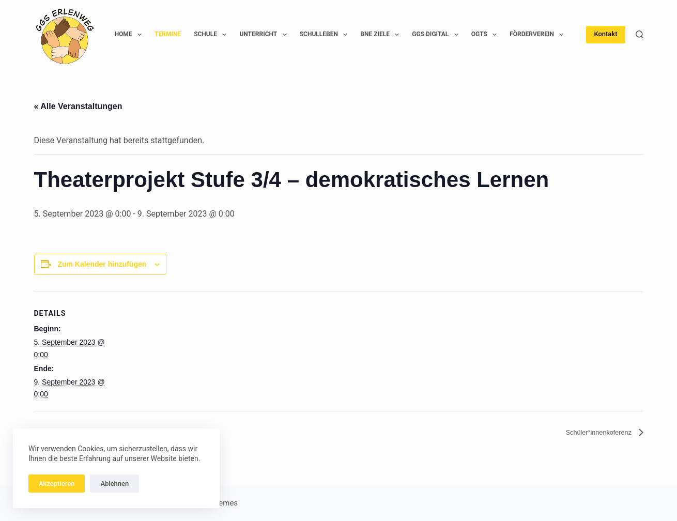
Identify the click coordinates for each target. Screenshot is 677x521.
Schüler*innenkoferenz (590, 432)
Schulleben (326, 34)
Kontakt (605, 34)
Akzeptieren (56, 483)
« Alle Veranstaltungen (78, 106)
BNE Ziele (381, 34)
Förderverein (538, 34)
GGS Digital (437, 34)
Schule (212, 34)
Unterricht (264, 34)
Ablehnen (114, 483)
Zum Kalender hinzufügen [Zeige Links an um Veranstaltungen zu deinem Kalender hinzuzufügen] (101, 264)
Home (130, 34)
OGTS (486, 34)
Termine (168, 34)
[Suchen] (639, 34)
